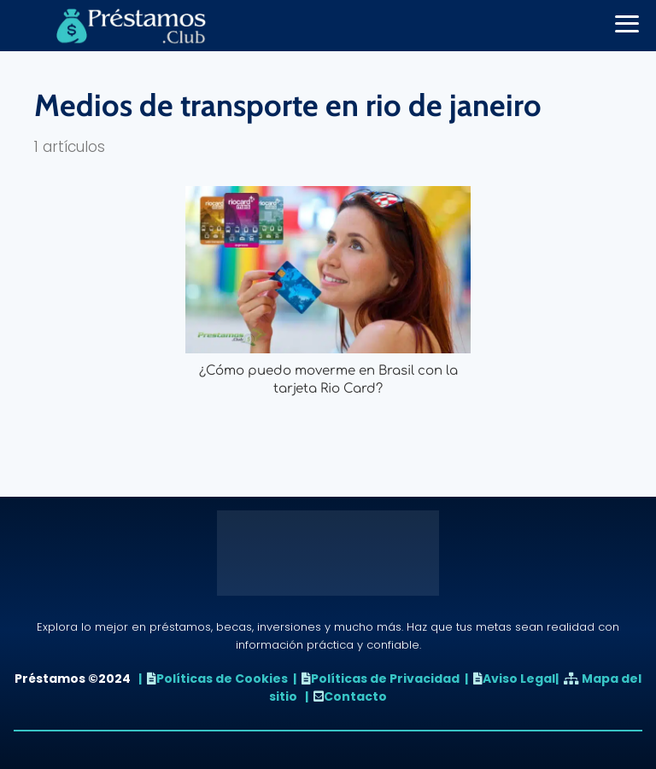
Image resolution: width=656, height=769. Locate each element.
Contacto (355, 696)
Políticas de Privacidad (385, 678)
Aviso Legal (519, 678)
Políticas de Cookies (222, 678)
